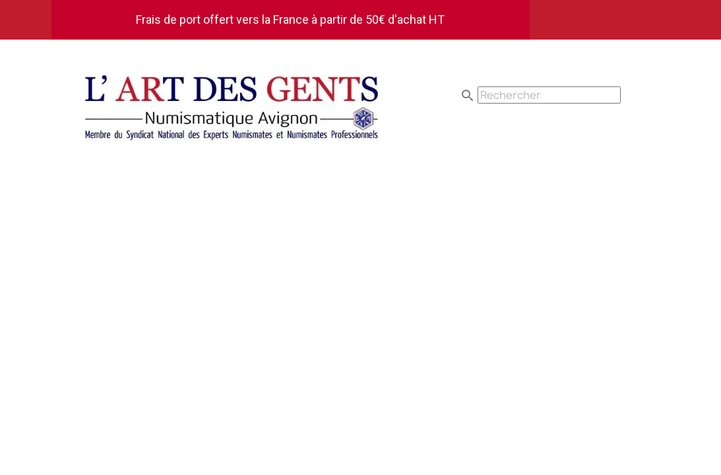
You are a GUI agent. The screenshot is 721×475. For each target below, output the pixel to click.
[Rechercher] (549, 95)
